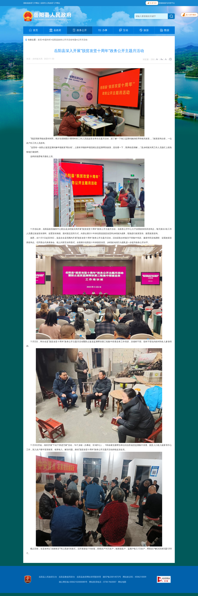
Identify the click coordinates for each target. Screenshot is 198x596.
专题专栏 (47, 40)
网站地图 (122, 582)
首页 (40, 40)
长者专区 (152, 3)
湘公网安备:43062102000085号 (73, 582)
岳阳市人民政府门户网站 (50, 3)
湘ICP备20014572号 (112, 577)
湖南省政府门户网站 (31, 3)
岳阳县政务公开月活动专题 (64, 40)
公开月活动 (82, 40)
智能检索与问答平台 (167, 3)
